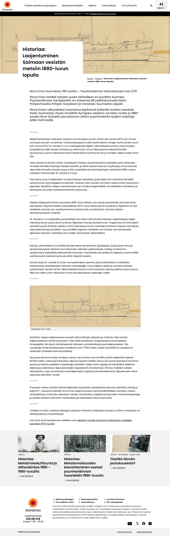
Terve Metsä (123, 454)
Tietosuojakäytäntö (144, 532)
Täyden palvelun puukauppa (40, 5)
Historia (98, 78)
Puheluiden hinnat (124, 532)
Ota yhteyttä (129, 5)
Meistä (92, 5)
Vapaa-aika (134, 454)
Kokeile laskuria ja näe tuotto (103, 13)
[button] (151, 6)
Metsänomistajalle (72, 5)
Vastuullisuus (109, 5)
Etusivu (90, 78)
